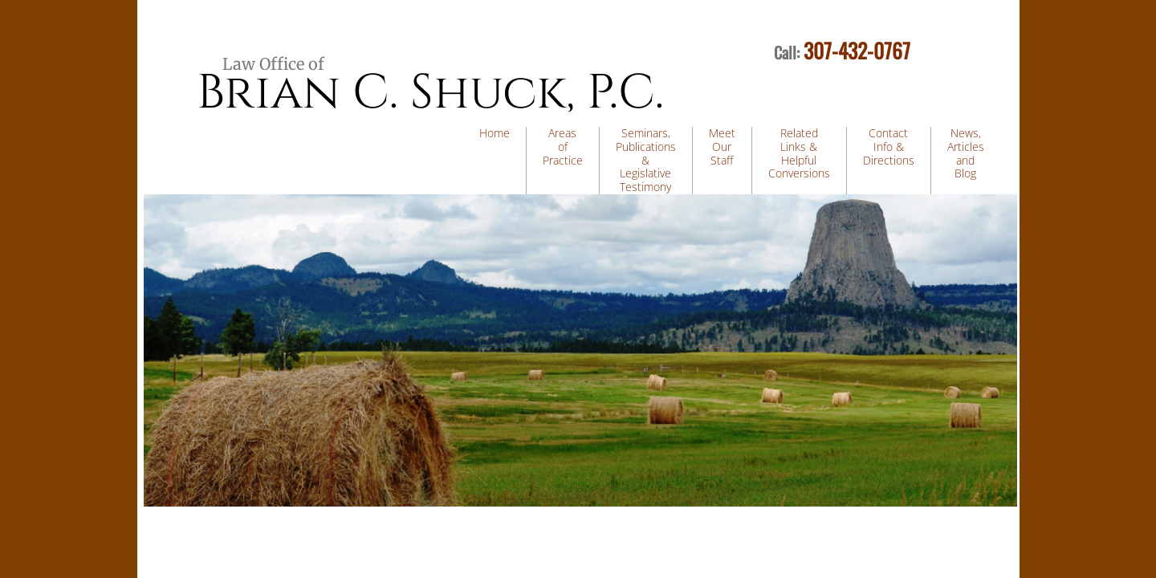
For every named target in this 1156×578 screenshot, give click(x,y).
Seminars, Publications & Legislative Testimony (646, 159)
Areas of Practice (563, 146)
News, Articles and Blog (965, 153)
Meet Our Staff (722, 146)
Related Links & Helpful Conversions (799, 153)
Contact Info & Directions (888, 146)
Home (494, 132)
